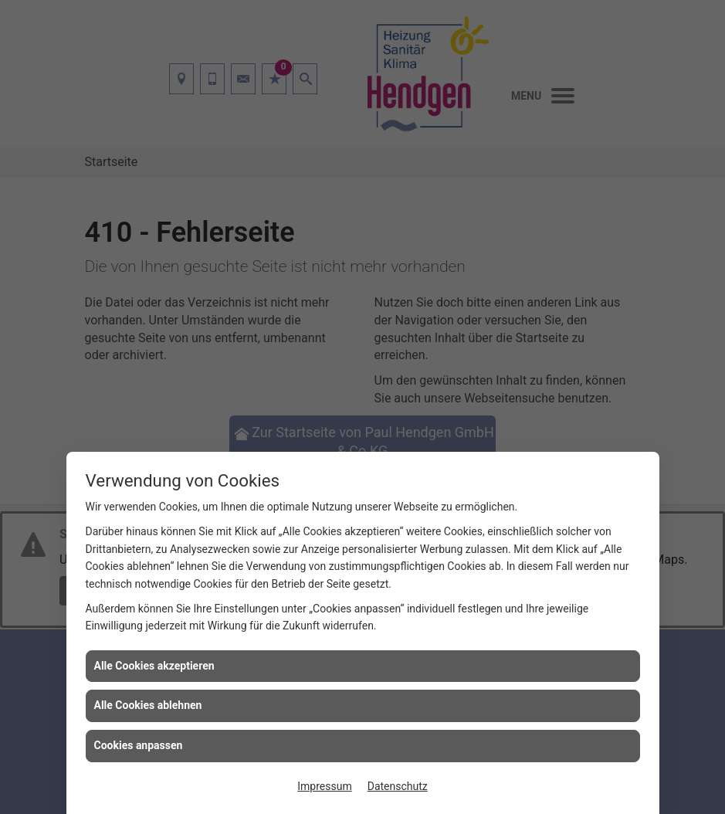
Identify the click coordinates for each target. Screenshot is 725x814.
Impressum (324, 786)
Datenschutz (398, 786)
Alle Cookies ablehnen (148, 705)
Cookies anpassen (138, 745)
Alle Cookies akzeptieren (154, 666)
